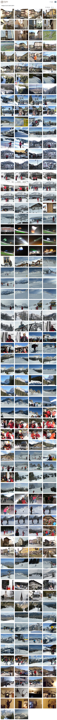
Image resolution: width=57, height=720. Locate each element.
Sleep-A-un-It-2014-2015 (7, 5)
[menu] (55, 2)
